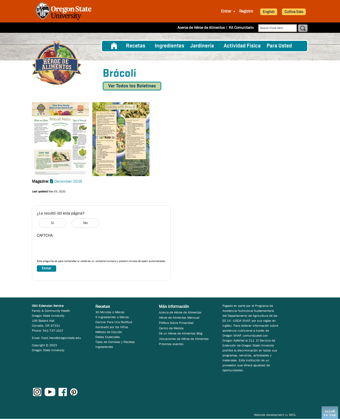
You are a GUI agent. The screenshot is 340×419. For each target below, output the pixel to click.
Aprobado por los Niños (111, 327)
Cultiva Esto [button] (294, 11)
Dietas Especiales (107, 337)
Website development (269, 415)
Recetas (135, 46)
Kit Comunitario (241, 27)
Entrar (226, 11)
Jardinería (202, 46)
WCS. (292, 415)
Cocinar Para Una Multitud (113, 322)
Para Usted (279, 46)
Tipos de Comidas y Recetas (115, 342)
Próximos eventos (171, 344)
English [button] (269, 11)
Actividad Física (242, 46)
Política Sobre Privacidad (176, 323)
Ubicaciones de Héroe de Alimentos (184, 339)
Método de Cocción (108, 332)
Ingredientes (169, 46)
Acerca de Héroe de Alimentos (201, 27)
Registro (246, 11)
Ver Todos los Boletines (132, 86)
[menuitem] (114, 46)
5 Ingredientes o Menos (112, 317)
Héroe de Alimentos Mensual (179, 317)
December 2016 (68, 181)
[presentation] (73, 250)
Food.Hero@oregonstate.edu (61, 338)
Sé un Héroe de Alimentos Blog (180, 333)
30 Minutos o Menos (109, 312)
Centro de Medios (171, 328)
